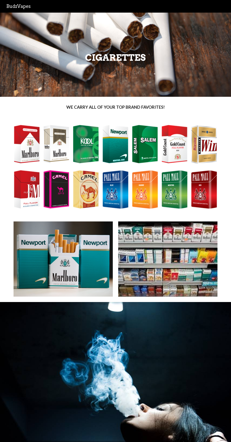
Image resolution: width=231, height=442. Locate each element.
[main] (115, 55)
